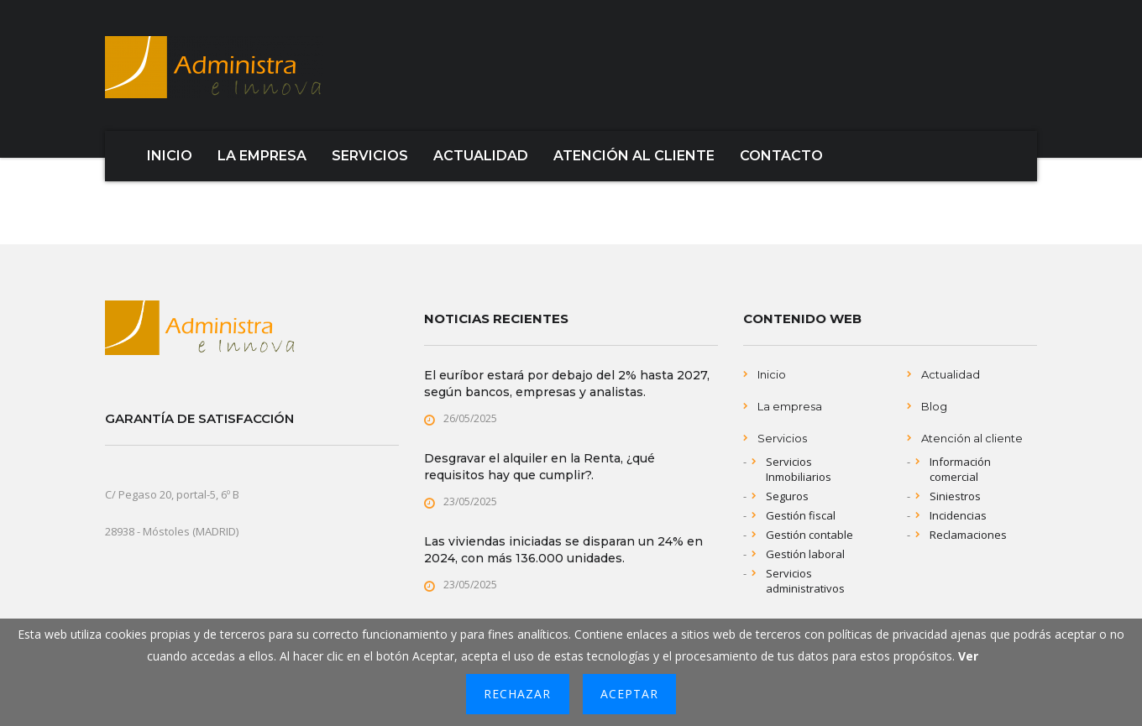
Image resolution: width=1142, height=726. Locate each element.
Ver (968, 656)
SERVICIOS (370, 156)
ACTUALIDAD (480, 156)
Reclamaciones (968, 534)
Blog (934, 406)
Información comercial (960, 469)
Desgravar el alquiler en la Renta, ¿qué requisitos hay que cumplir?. (539, 467)
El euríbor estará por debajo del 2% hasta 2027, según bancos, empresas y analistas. (567, 384)
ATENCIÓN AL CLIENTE (634, 156)
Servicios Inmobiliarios (798, 469)
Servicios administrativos (805, 581)
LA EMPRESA (261, 156)
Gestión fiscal (801, 515)
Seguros (787, 496)
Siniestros (955, 496)
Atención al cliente (972, 438)
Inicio (771, 374)
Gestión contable (809, 534)
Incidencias (958, 515)
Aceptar (629, 694)
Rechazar (517, 694)
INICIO (169, 156)
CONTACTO (781, 156)
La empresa (789, 406)
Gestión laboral (805, 553)
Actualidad (950, 374)
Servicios (782, 438)
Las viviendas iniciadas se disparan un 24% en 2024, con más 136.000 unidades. (563, 550)
